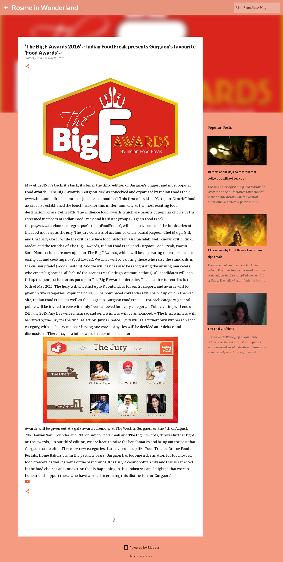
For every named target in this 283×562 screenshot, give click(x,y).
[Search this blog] (257, 8)
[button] (27, 67)
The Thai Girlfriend (220, 328)
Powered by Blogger (141, 547)
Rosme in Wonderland (45, 7)
